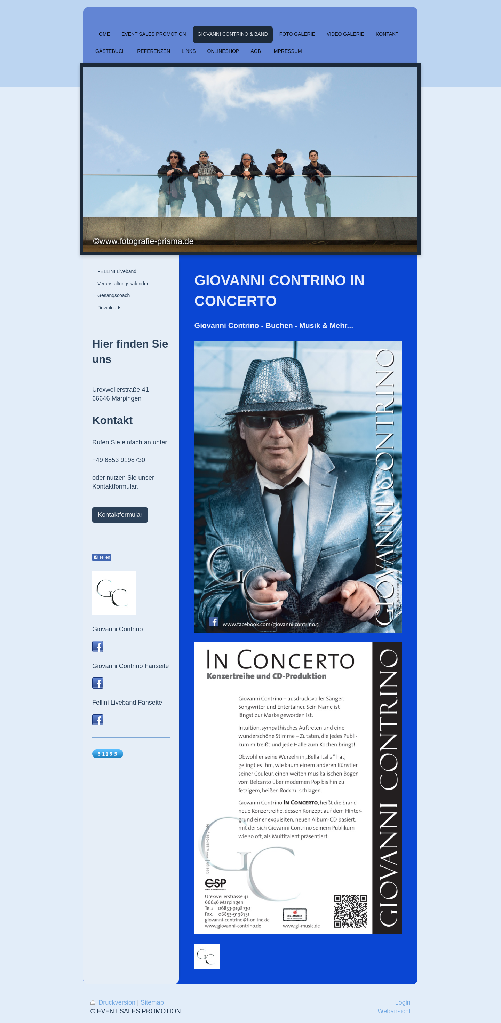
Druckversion (113, 1002)
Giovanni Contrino (117, 629)
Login (403, 1002)
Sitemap (152, 1002)
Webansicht (394, 1011)
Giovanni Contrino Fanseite (130, 666)
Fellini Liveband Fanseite (127, 702)
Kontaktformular (120, 514)
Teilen (102, 557)
